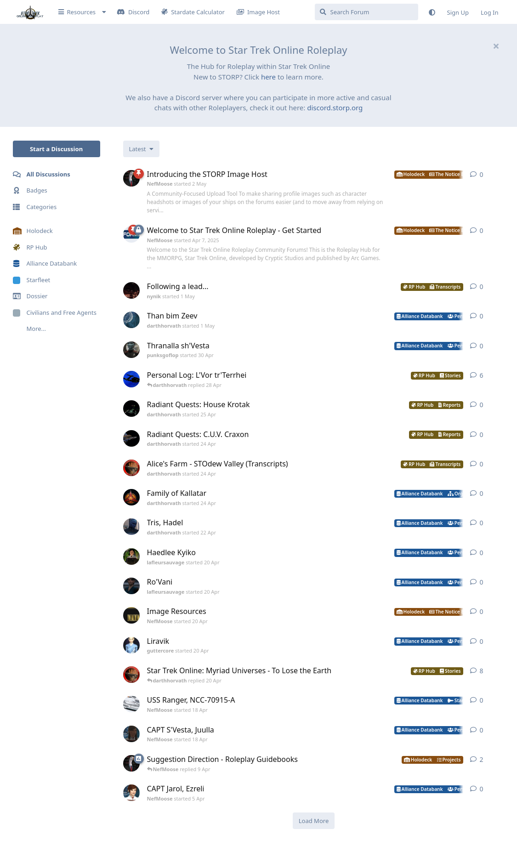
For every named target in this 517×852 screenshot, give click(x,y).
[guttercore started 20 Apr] (131, 645)
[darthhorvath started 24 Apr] (131, 438)
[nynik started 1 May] (131, 290)
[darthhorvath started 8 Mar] (131, 674)
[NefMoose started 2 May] (131, 178)
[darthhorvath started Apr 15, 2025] (131, 379)
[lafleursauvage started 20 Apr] (131, 556)
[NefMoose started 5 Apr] (131, 792)
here (268, 76)
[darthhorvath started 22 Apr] (131, 526)
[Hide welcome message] (496, 46)
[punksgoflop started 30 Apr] (131, 349)
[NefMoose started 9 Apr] (131, 763)
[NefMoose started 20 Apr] (131, 615)
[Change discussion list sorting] (141, 149)
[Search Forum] (366, 12)
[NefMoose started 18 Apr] (131, 704)
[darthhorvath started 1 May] (131, 320)
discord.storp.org (335, 107)
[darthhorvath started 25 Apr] (131, 408)
